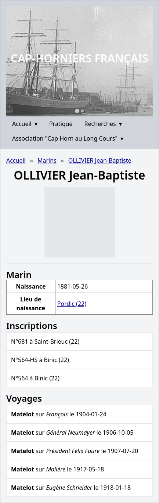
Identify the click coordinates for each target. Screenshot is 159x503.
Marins (47, 160)
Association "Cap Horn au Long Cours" (67, 138)
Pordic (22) (71, 304)
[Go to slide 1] (77, 111)
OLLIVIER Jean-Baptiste (99, 160)
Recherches (103, 124)
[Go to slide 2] (82, 110)
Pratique (61, 124)
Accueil (24, 124)
